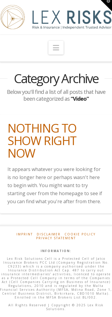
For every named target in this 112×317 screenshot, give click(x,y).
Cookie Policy (80, 234)
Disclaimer (49, 234)
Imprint (24, 234)
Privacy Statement (56, 238)
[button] (56, 48)
